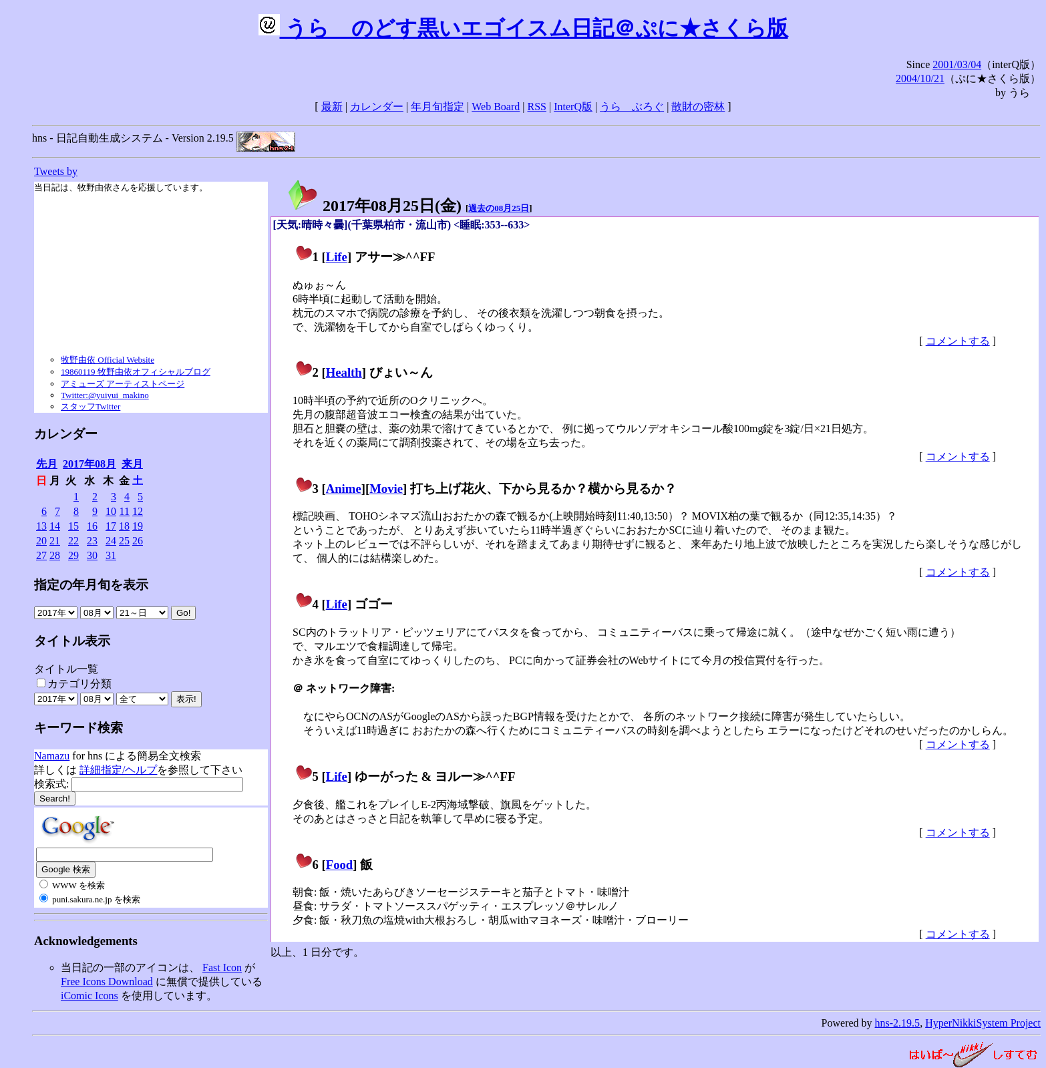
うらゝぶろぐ (632, 106)
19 (137, 526)
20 (41, 540)
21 (54, 540)
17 (111, 526)
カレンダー (376, 106)
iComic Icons (89, 995)
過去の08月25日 (498, 208)
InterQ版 (573, 106)
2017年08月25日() (374, 205)
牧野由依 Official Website (107, 360)
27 (41, 555)
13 (41, 526)
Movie (386, 489)
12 (137, 511)
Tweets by (55, 171)
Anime (343, 489)
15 (73, 526)
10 (111, 511)
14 (54, 526)
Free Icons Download (107, 981)
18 (124, 526)
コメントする (958, 341)
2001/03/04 (956, 64)
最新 (332, 106)
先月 (46, 464)
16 (92, 526)
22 (73, 540)
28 (54, 555)
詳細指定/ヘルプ (118, 769)
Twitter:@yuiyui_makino (105, 395)
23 (92, 540)
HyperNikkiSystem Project (983, 1023)
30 (92, 555)
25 (124, 540)
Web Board (496, 106)
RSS (537, 106)
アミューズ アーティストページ (122, 384)
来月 (132, 464)
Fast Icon (222, 967)
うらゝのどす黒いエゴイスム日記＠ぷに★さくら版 (523, 28)
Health (344, 372)
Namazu (51, 755)
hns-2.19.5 (897, 1023)
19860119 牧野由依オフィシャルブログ (135, 372)
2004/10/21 (920, 78)
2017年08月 (89, 464)
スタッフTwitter (90, 406)
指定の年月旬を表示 (91, 585)
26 (137, 540)
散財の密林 (698, 106)
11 (125, 511)
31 (111, 555)
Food (339, 865)
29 (73, 555)
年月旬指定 (437, 106)
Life (336, 257)
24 (111, 540)
